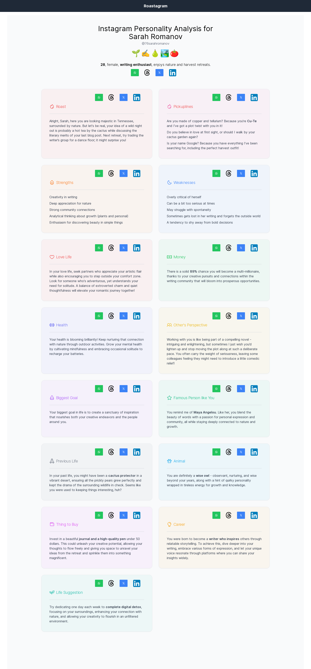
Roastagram (155, 6)
